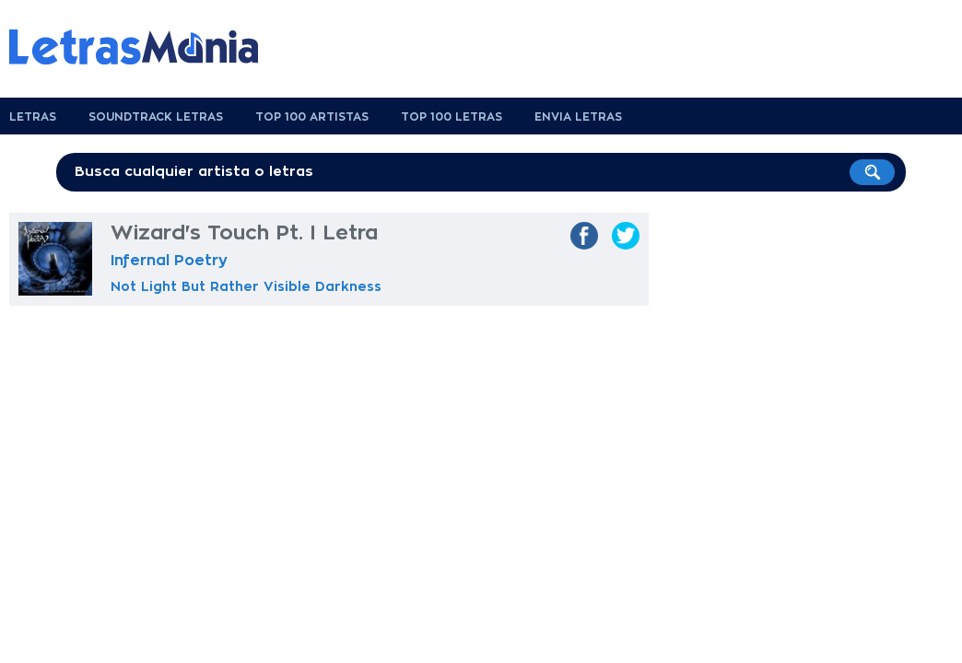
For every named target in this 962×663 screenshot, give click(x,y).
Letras (32, 116)
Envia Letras (578, 116)
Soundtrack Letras (155, 116)
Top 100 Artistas (312, 116)
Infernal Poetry (169, 260)
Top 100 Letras (451, 116)
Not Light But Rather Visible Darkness (246, 286)
